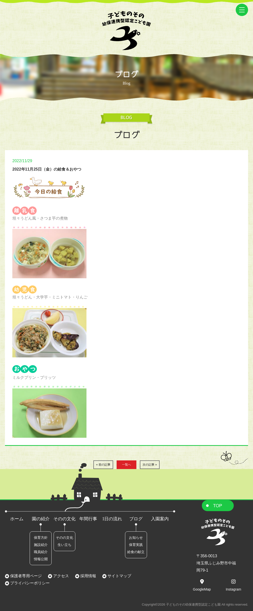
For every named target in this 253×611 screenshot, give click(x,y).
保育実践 (136, 545)
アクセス (60, 576)
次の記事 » (150, 464)
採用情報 (87, 576)
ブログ (136, 518)
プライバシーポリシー (29, 583)
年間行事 (88, 518)
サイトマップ (118, 576)
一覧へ (126, 464)
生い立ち (64, 545)
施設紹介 (41, 545)
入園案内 (160, 518)
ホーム (16, 518)
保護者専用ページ (25, 576)
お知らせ (136, 538)
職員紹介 (41, 552)
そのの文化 (64, 518)
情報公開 (41, 559)
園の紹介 (41, 518)
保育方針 (41, 538)
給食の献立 (136, 552)
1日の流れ (112, 518)
